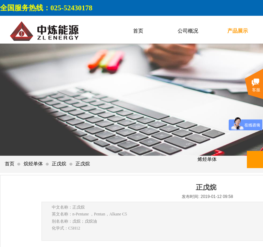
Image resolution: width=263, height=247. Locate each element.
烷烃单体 (33, 163)
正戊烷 (59, 163)
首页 (9, 163)
